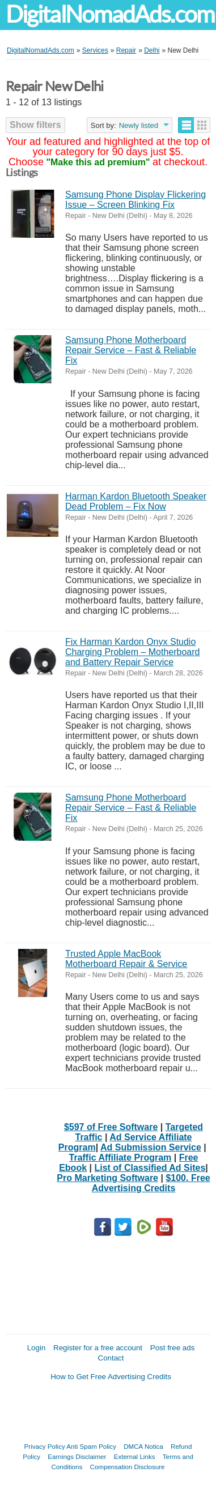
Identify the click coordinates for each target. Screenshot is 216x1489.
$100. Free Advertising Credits (151, 1183)
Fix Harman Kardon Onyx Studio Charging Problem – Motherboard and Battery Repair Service (132, 652)
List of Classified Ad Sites (149, 1168)
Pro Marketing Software (107, 1178)
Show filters (35, 125)
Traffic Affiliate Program (120, 1157)
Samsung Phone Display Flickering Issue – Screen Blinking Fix (135, 199)
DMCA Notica (143, 1446)
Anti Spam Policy (91, 1446)
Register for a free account (97, 1347)
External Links (134, 1456)
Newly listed (138, 125)
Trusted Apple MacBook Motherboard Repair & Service (126, 959)
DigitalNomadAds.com (110, 14)
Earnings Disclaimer (77, 1456)
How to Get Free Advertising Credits (110, 1376)
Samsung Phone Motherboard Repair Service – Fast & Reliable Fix (130, 350)
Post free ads (172, 1347)
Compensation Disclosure (127, 1466)
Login (36, 1347)
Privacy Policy (44, 1446)
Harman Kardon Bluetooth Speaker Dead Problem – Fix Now (135, 501)
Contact (111, 1358)
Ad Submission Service (150, 1147)
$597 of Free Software (111, 1127)
